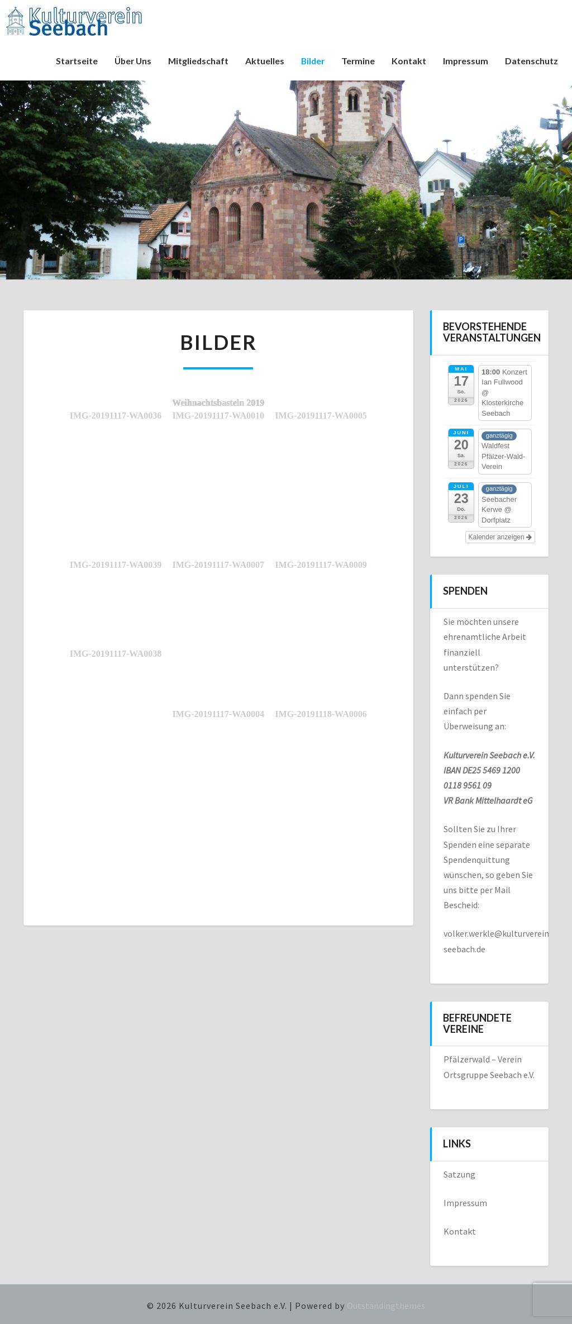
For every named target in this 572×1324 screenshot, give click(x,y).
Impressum (465, 60)
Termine (357, 60)
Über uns (127, 60)
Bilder (310, 60)
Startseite (70, 60)
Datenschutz (531, 60)
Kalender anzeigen (500, 537)
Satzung (459, 1174)
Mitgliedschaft (194, 60)
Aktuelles (261, 60)
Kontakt (407, 60)
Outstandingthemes (386, 1305)
